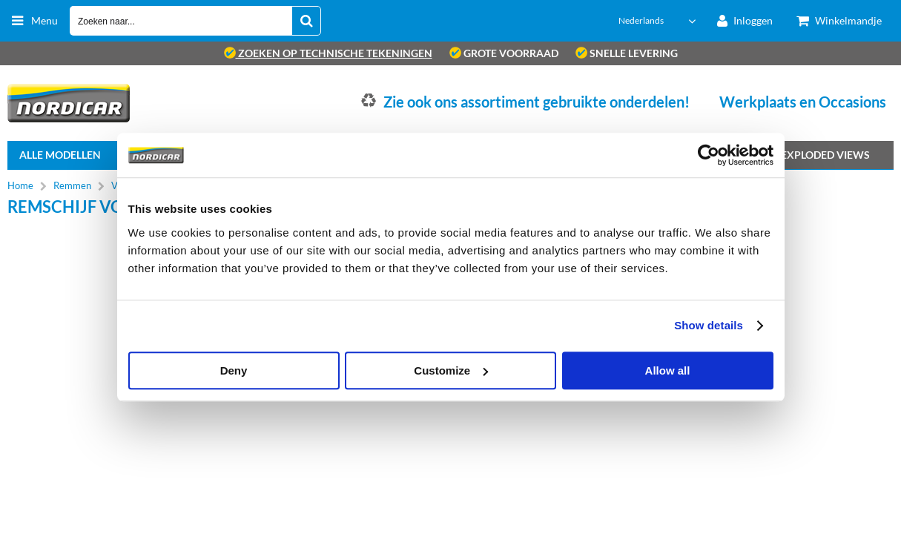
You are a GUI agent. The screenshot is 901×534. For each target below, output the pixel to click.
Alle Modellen (60, 154)
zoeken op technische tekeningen (328, 53)
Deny (234, 370)
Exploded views (825, 154)
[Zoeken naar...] (306, 21)
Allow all (667, 370)
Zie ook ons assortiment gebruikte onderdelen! (536, 102)
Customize (451, 370)
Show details (708, 325)
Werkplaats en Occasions (802, 102)
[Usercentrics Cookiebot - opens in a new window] (708, 155)
